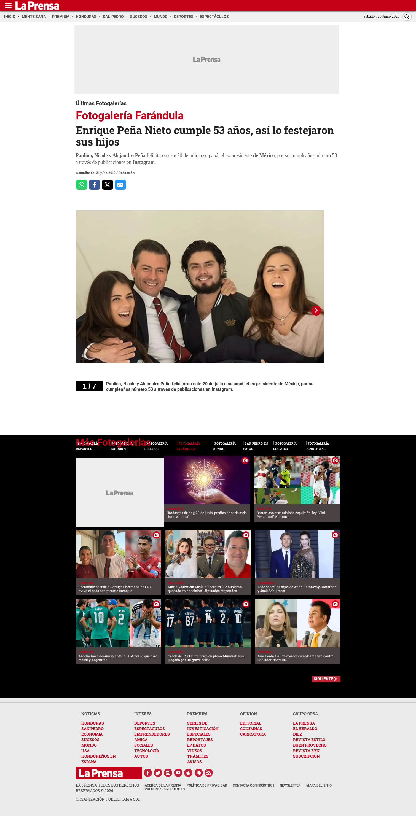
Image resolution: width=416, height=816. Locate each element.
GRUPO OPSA (305, 713)
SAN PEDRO (92, 728)
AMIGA (140, 739)
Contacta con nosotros (253, 785)
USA (85, 750)
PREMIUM (197, 713)
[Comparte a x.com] (107, 185)
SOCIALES (143, 745)
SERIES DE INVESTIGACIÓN (203, 725)
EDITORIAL (250, 723)
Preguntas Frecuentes (165, 789)
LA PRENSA (304, 723)
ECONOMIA (92, 734)
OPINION (248, 713)
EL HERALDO (305, 728)
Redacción (127, 172)
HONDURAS (92, 723)
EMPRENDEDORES (152, 734)
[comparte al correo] (120, 185)
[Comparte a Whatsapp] (81, 185)
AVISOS (194, 761)
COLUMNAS (251, 728)
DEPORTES (144, 723)
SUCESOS (90, 739)
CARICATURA (253, 734)
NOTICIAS (90, 713)
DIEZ (297, 734)
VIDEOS (194, 750)
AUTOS (141, 756)
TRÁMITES (197, 756)
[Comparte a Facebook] (94, 185)
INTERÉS (143, 713)
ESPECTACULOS (149, 728)
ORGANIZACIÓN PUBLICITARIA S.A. (108, 799)
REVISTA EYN (306, 750)
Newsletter (290, 785)
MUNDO (89, 745)
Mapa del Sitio (319, 785)
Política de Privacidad (207, 785)
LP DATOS (196, 745)
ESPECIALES (199, 734)
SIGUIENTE (323, 679)
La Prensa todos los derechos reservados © (107, 787)
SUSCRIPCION (306, 756)
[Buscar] (407, 16)
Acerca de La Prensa (163, 785)
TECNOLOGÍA (146, 750)
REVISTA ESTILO (309, 739)
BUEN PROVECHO (310, 745)
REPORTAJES (200, 739)
